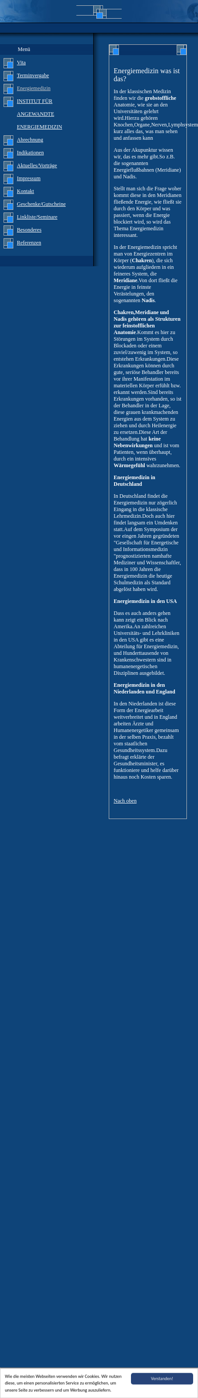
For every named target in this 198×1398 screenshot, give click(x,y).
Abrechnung (30, 140)
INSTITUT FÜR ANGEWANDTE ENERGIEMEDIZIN (39, 114)
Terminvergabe (33, 75)
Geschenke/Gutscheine (41, 204)
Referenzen (29, 243)
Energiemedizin (34, 88)
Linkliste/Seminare (37, 217)
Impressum (28, 178)
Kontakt (25, 191)
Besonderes (29, 230)
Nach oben (125, 801)
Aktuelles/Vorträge (37, 165)
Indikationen (30, 153)
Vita (21, 62)
